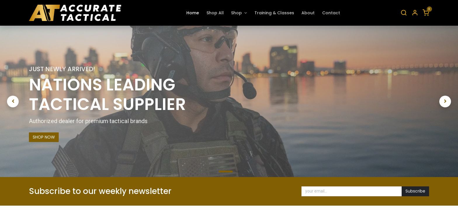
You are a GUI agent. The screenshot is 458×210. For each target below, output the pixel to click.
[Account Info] (415, 13)
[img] (25, 101)
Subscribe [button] (415, 191)
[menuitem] (193, 13)
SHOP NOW (44, 137)
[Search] (403, 13)
